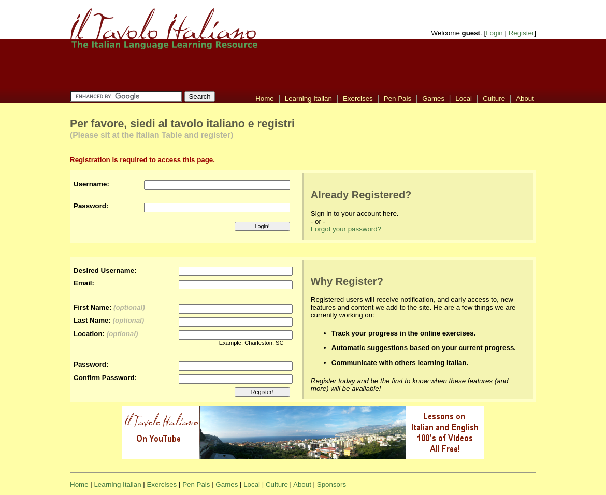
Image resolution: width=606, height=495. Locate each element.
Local (463, 99)
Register (522, 33)
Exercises (358, 99)
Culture (494, 99)
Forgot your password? (346, 229)
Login (494, 33)
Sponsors (331, 484)
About (525, 99)
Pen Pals (397, 99)
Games (433, 99)
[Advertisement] (180, 69)
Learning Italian (308, 99)
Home (264, 99)
